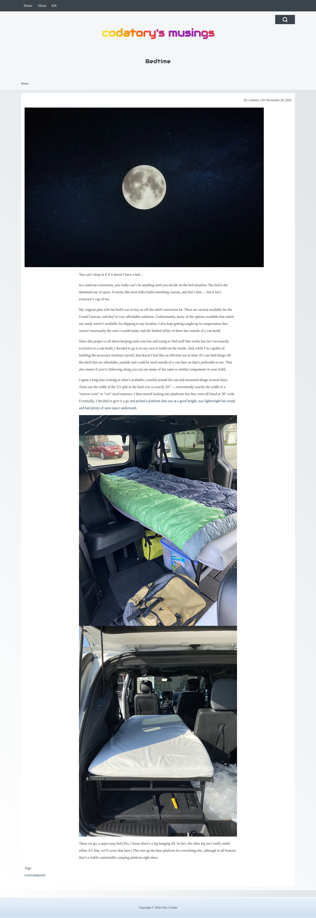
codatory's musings (158, 33)
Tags (28, 868)
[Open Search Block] (285, 19)
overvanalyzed (35, 875)
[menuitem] (28, 5)
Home (25, 83)
